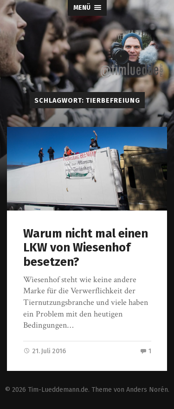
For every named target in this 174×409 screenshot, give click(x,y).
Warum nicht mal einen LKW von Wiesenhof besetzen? (85, 247)
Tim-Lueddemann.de (58, 390)
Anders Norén (147, 390)
